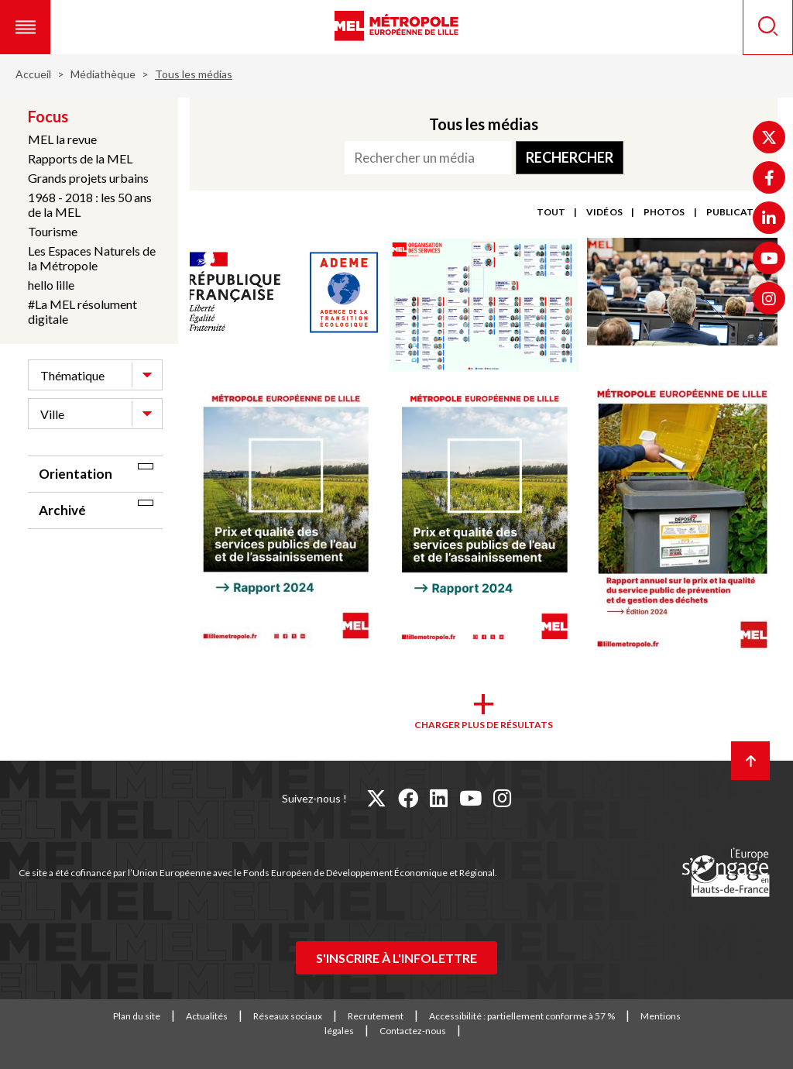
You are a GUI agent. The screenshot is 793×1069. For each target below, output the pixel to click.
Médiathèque (103, 74)
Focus (48, 116)
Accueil (33, 74)
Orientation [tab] (75, 474)
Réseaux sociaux (287, 1016)
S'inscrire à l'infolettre (396, 957)
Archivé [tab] (62, 510)
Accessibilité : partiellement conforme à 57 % (522, 1016)
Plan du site (136, 1016)
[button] (25, 27)
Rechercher (569, 157)
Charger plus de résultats (483, 724)
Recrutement (375, 1016)
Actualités (207, 1016)
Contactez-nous (412, 1030)
